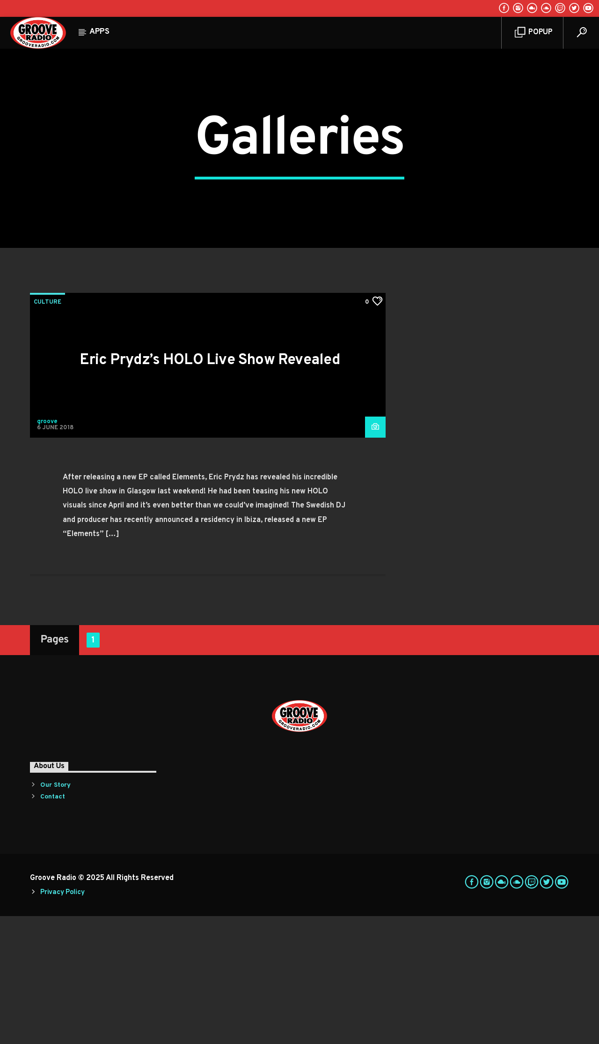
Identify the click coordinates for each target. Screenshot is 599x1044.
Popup (534, 32)
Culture (47, 429)
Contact (52, 924)
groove (47, 549)
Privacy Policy (62, 1019)
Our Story (55, 913)
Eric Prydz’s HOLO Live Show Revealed (210, 487)
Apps (99, 32)
